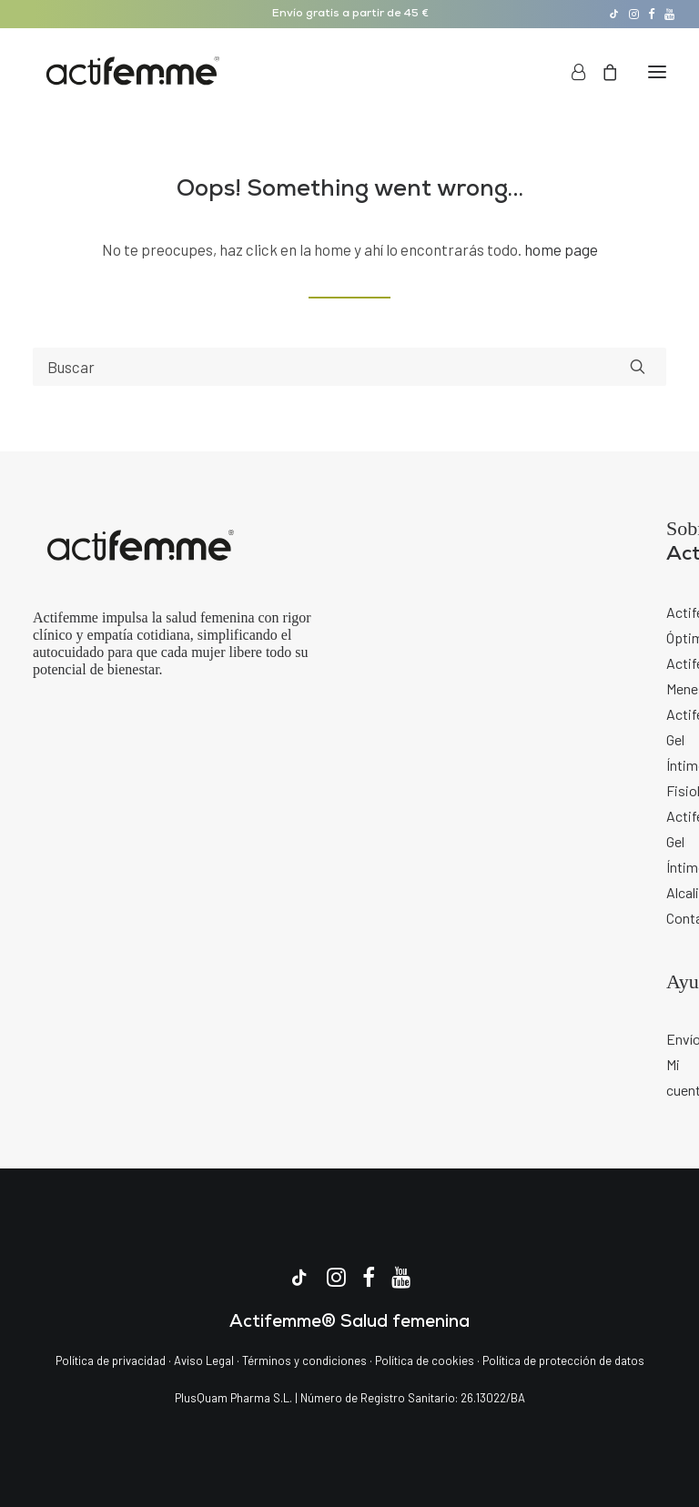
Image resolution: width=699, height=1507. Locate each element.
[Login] (570, 72)
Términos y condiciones (304, 1360)
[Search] (349, 367)
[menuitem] (613, 14)
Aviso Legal (204, 1360)
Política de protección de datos (563, 1360)
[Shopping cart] (601, 72)
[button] (613, 14)
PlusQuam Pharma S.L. (233, 1398)
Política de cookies (426, 1360)
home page (561, 249)
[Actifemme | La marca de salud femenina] (133, 72)
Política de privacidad (111, 1360)
